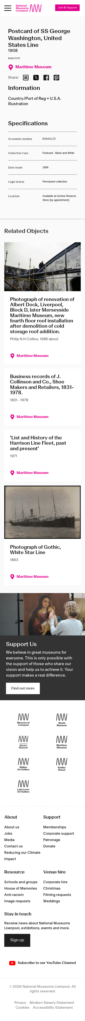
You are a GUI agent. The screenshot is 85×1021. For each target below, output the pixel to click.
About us (11, 827)
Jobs (8, 834)
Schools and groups (20, 882)
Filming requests (57, 895)
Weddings (51, 901)
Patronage (51, 840)
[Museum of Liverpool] (23, 720)
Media (9, 840)
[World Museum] (62, 720)
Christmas (52, 888)
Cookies (22, 1008)
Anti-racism (14, 895)
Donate (49, 846)
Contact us (13, 846)
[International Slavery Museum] (23, 742)
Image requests (17, 901)
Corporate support (58, 834)
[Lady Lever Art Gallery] (23, 787)
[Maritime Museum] (62, 742)
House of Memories (20, 888)
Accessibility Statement (53, 1008)
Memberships (54, 827)
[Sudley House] (62, 764)
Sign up (17, 940)
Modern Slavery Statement (52, 1003)
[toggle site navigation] (7, 8)
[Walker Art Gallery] (23, 764)
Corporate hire (55, 882)
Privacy (20, 1003)
